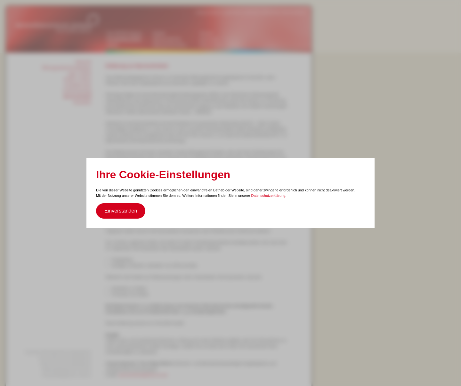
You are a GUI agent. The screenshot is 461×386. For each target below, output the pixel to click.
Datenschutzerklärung (268, 195)
